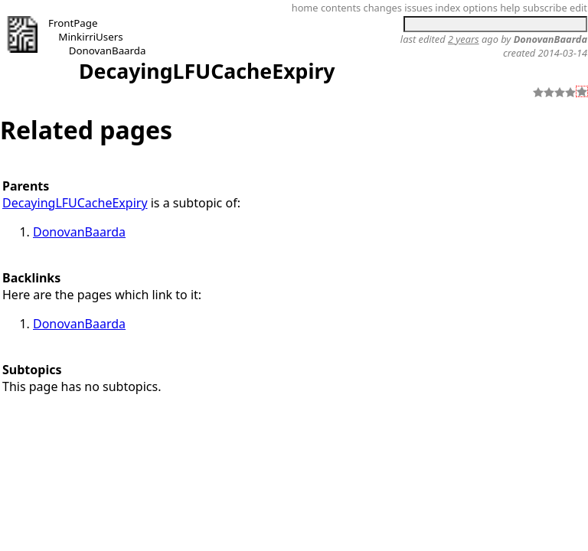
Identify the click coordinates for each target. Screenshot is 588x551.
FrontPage (73, 23)
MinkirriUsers (90, 37)
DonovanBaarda (107, 50)
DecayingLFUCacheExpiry (207, 71)
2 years (463, 39)
